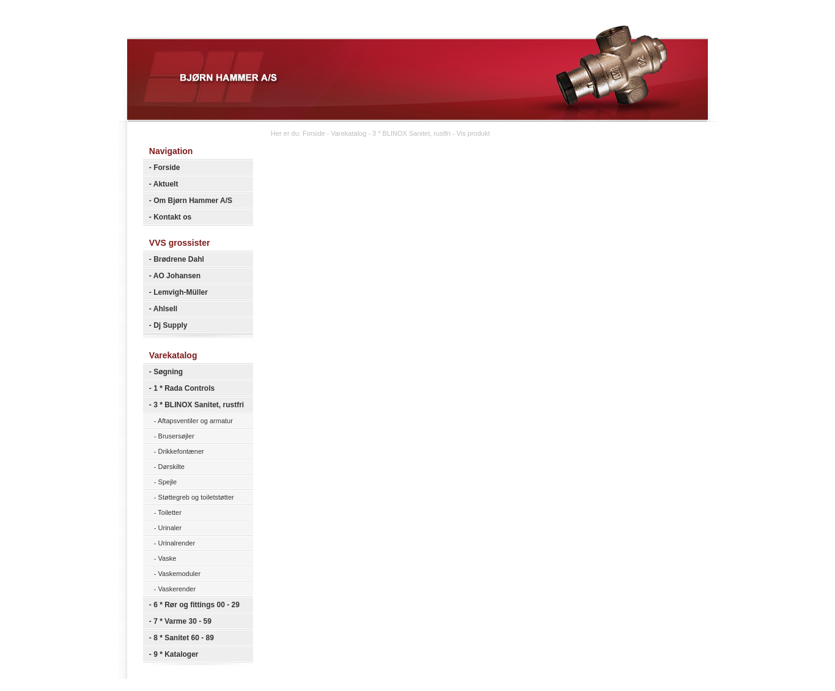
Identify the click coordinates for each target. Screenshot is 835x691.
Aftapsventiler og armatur (195, 420)
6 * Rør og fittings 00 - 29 (196, 604)
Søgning (168, 372)
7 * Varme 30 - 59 (182, 621)
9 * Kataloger (175, 654)
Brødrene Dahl (178, 259)
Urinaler (170, 527)
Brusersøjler (176, 436)
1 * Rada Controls (184, 388)
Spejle (167, 482)
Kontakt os (172, 217)
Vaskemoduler (179, 573)
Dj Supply (170, 325)
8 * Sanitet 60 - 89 (183, 638)
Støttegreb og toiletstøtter (196, 497)
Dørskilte (171, 466)
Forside (166, 167)
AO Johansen (176, 276)
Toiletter (170, 512)
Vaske (167, 558)
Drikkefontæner (181, 451)
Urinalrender (177, 543)
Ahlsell (165, 309)
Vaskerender (177, 589)
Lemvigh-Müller (180, 292)
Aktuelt (165, 184)
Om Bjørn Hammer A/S (192, 200)
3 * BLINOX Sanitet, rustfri (198, 405)
